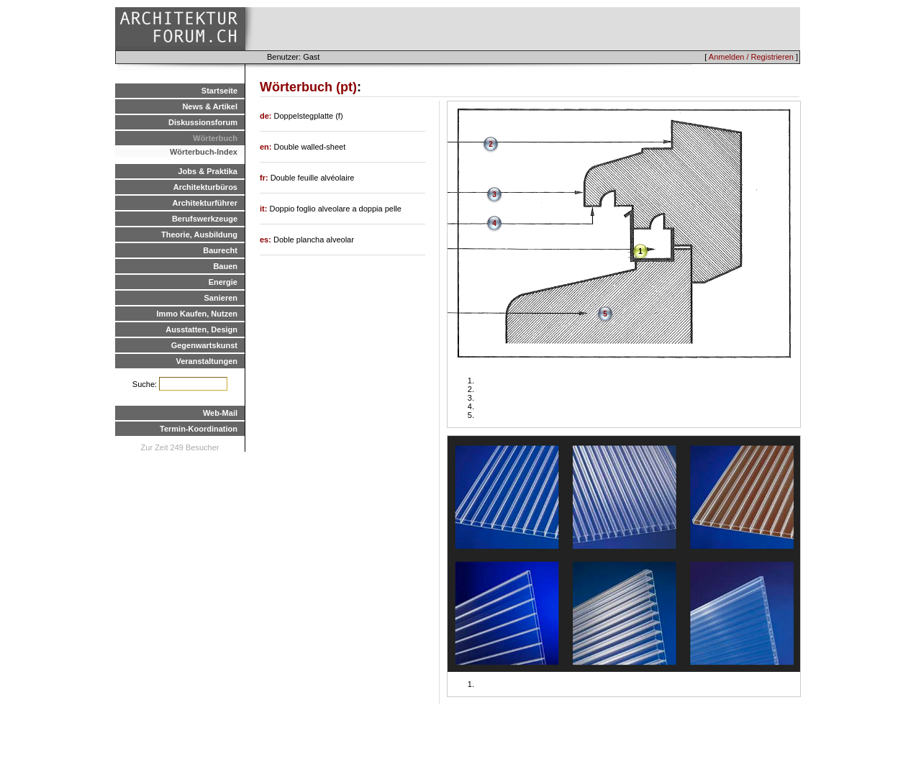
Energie (223, 282)
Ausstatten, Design (201, 329)
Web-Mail (220, 413)
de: (267, 116)
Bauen (225, 266)
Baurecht (220, 250)
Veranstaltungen (206, 361)
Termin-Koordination (198, 428)
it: (264, 208)
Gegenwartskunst (204, 345)
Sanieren (220, 298)
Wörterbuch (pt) (308, 87)
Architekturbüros (205, 187)
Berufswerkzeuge (204, 218)
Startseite (219, 90)
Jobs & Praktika (207, 171)
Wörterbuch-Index (203, 151)
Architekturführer (205, 203)
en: (267, 146)
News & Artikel (209, 106)
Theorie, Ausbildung (199, 234)
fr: (265, 177)
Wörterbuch (215, 138)
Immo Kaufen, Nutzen (197, 313)
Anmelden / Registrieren (751, 57)
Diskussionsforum (202, 122)
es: (266, 239)
